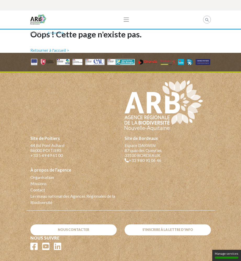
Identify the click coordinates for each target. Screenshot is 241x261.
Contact (37, 189)
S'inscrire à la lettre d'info (167, 230)
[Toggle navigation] (126, 19)
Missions (38, 183)
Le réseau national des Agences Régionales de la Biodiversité (72, 199)
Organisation (42, 177)
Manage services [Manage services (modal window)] (226, 255)
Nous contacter (73, 230)
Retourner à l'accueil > (49, 50)
